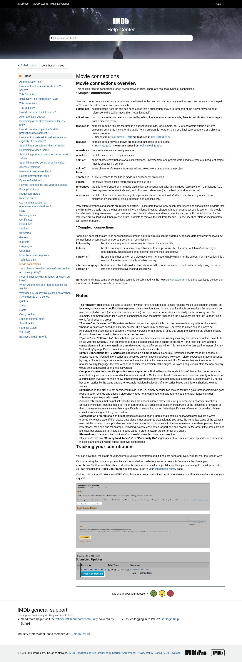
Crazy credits (27, 314)
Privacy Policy (145, 652)
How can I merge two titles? (35, 171)
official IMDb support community (77, 619)
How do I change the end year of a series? (43, 184)
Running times (27, 215)
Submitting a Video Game (34, 150)
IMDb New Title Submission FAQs (38, 98)
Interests (24, 241)
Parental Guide (28, 327)
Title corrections (28, 103)
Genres (23, 237)
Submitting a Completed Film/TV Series (42, 145)
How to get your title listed (34, 175)
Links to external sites (31, 318)
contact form (177, 279)
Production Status (29, 193)
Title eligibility (27, 107)
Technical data (27, 259)
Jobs (158, 652)
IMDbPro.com (40, 3)
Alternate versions (29, 167)
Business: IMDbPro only (33, 336)
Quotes (23, 301)
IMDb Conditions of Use (82, 652)
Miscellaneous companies (34, 255)
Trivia (22, 305)
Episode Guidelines (30, 180)
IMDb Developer (59, 3)
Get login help (170, 619)
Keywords (25, 232)
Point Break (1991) (121, 137)
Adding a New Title (30, 81)
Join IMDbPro (81, 634)
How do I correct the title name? (37, 112)
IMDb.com (23, 3)
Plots (22, 210)
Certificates (25, 219)
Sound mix (25, 224)
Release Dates (27, 198)
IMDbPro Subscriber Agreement (116, 652)
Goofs (22, 310)
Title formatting (27, 94)
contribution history (165, 468)
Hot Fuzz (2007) (160, 137)
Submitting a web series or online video (42, 162)
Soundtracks (26, 323)
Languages (25, 246)
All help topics (27, 65)
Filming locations (29, 189)
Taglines (24, 228)
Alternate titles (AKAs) (32, 116)
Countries (25, 250)
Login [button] (219, 4)
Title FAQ (24, 332)
